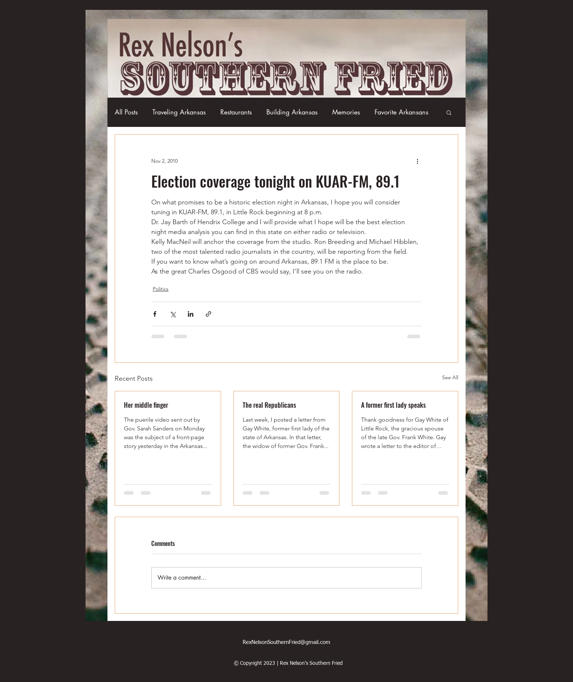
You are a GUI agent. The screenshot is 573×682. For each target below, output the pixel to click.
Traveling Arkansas (179, 112)
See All (450, 377)
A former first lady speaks (393, 405)
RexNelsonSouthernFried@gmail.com (286, 642)
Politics (160, 289)
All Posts (126, 112)
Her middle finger (146, 405)
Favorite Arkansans (401, 112)
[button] (448, 112)
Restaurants (236, 112)
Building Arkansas (292, 112)
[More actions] (417, 161)
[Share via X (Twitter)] (172, 313)
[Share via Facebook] (154, 313)
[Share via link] (208, 313)
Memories (346, 112)
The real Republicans (269, 405)
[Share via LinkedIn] (190, 313)
